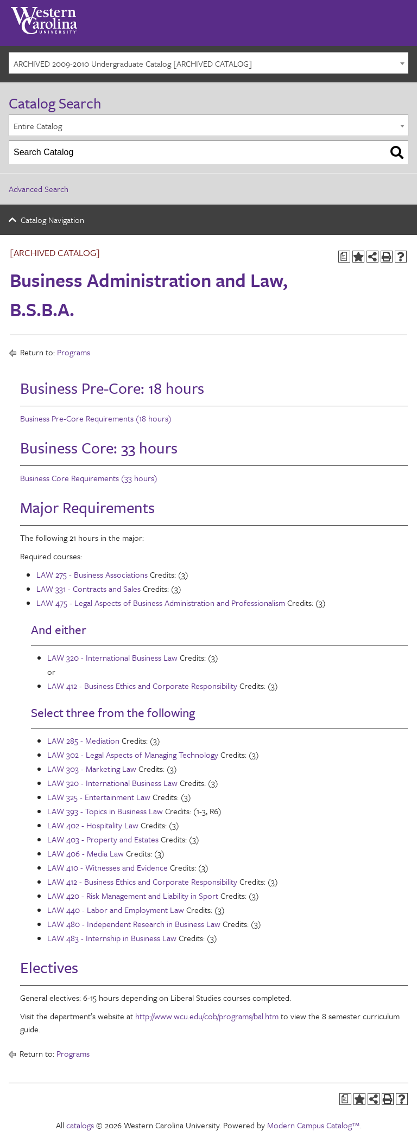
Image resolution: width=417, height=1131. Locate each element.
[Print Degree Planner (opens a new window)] (344, 257)
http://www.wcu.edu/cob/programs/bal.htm (207, 1016)
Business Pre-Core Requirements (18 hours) (96, 418)
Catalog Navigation (52, 220)
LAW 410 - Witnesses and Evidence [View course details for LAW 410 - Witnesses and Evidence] (107, 867)
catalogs (80, 1125)
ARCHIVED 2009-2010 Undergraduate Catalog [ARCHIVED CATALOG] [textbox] (133, 63)
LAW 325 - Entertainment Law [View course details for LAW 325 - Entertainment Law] (98, 797)
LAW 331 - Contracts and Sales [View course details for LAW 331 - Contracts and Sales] (88, 589)
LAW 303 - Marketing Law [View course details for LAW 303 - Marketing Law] (91, 769)
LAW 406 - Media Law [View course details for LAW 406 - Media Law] (85, 853)
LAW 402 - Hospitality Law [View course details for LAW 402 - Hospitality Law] (92, 825)
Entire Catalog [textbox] (38, 126)
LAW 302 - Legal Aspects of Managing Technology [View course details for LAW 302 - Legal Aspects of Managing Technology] (132, 755)
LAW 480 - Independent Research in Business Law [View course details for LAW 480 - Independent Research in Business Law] (133, 924)
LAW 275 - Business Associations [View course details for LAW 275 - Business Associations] (92, 574)
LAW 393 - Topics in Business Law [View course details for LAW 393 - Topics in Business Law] (105, 811)
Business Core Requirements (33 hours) (88, 478)
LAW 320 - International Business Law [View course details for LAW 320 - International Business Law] (112, 657)
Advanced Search (38, 189)
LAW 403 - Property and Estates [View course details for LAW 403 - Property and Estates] (103, 839)
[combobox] (208, 63)
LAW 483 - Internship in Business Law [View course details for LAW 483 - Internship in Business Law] (111, 938)
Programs (73, 352)
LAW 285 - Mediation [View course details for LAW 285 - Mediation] (83, 740)
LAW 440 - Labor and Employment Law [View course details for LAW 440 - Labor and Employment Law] (115, 910)
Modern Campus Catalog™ (313, 1125)
